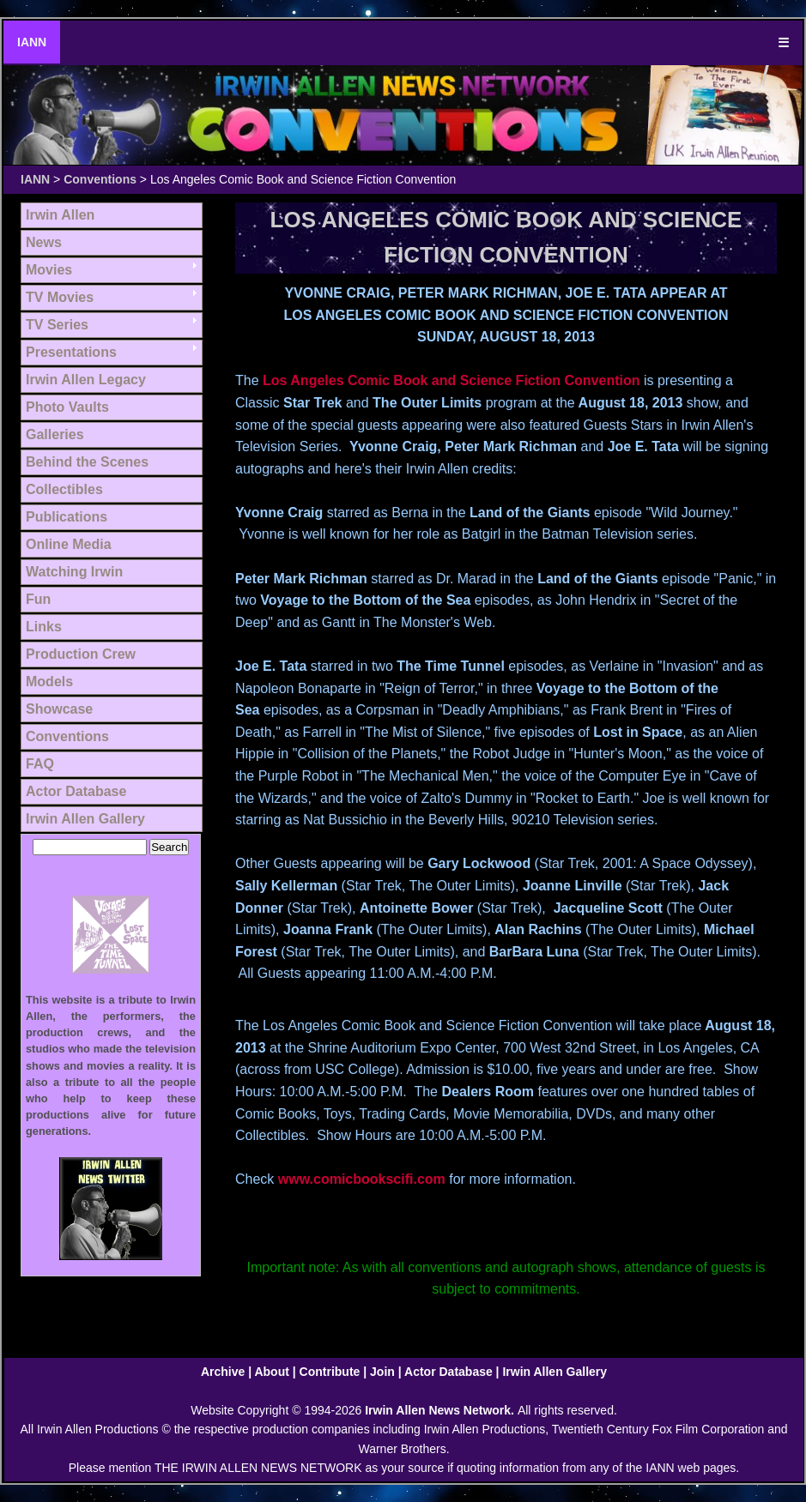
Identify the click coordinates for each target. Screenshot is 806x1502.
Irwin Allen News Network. (441, 1410)
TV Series (57, 324)
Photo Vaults (67, 407)
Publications (66, 517)
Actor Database (76, 791)
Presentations (71, 352)
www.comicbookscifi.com (361, 1179)
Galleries (55, 434)
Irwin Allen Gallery (85, 818)
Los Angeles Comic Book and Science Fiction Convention (451, 380)
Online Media (69, 544)
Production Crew (81, 654)
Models (49, 681)
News (44, 242)
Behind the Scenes (87, 462)
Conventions (100, 179)
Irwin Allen (60, 215)
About (271, 1371)
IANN (31, 42)
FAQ (40, 764)
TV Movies (60, 297)
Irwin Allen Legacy (86, 379)
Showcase (59, 709)
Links (44, 626)
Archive (223, 1371)
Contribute (330, 1371)
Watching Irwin (74, 571)
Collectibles (64, 489)
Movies (49, 269)
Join (382, 1371)
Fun (38, 599)
